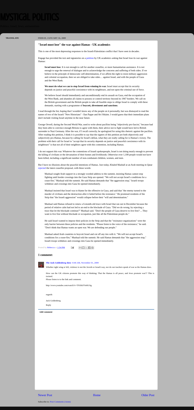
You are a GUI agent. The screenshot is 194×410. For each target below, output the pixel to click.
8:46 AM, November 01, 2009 (85, 263)
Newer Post (45, 395)
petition (90, 58)
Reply (48, 305)
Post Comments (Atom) (60, 401)
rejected (42, 168)
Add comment (45, 312)
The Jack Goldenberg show (58, 263)
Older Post (147, 395)
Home (97, 395)
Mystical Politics (29, 17)
